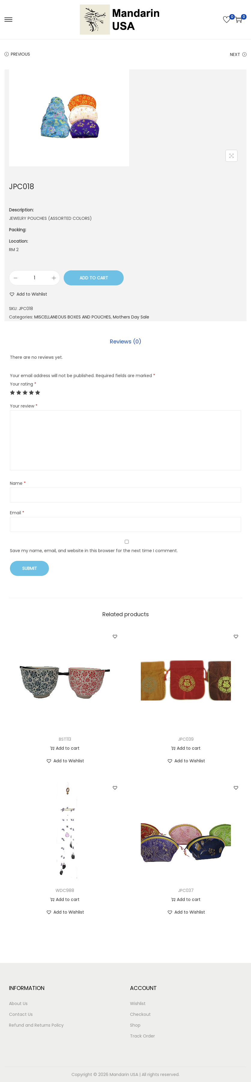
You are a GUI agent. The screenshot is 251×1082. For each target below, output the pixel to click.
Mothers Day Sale (131, 317)
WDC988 (65, 890)
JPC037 (186, 890)
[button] (28, 294)
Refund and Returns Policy (36, 1025)
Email (17, 513)
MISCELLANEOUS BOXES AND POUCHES (72, 317)
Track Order (142, 1036)
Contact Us (21, 1014)
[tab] (125, 341)
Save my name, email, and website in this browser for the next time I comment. (94, 551)
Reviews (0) (125, 341)
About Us (18, 1004)
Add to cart (94, 278)
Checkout (140, 1014)
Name (18, 483)
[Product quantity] (34, 278)
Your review (24, 406)
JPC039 (186, 739)
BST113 (65, 739)
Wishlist (138, 1004)
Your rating (23, 384)
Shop (135, 1025)
